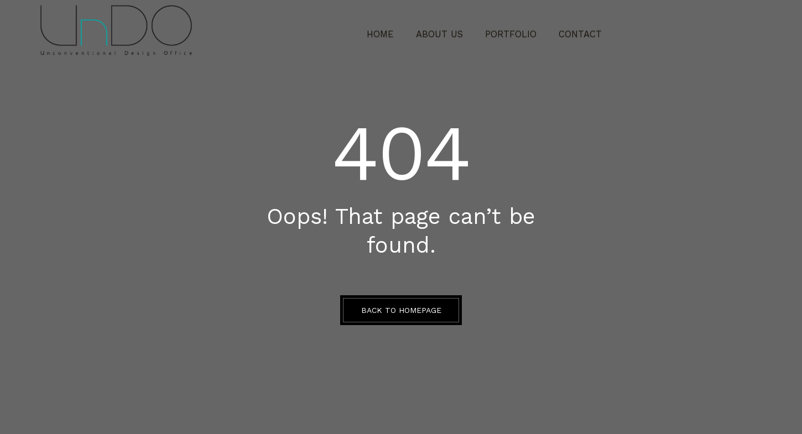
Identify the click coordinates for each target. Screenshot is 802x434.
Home (390, 30)
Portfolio (508, 30)
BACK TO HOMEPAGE (401, 310)
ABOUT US (444, 30)
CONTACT (570, 30)
